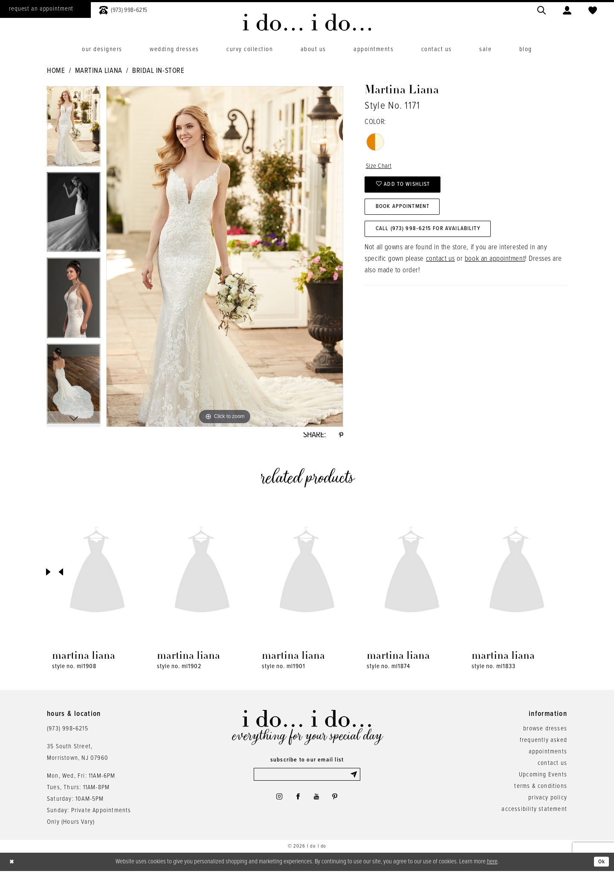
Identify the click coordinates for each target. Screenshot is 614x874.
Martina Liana (98, 71)
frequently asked (543, 742)
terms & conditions (540, 788)
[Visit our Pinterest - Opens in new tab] (338, 801)
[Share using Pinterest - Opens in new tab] (340, 436)
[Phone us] (123, 9)
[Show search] (541, 9)
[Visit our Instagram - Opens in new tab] (275, 801)
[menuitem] (123, 9)
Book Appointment (407, 212)
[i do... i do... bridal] (307, 22)
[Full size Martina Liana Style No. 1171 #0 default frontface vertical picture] (225, 257)
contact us (440, 268)
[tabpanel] (73, 129)
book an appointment (495, 268)
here (492, 864)
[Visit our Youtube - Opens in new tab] (317, 801)
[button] (567, 9)
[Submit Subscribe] (354, 777)
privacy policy (547, 800)
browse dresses (545, 731)
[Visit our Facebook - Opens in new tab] (297, 801)
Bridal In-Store (158, 71)
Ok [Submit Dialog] (601, 864)
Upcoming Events (543, 777)
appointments (548, 754)
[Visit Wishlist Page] (592, 9)
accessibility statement (534, 811)
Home (56, 71)
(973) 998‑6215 (67, 731)
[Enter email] (307, 777)
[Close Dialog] (12, 864)
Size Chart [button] (380, 166)
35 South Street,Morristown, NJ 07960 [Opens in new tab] (77, 754)
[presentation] (97, 574)
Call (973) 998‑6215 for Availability (435, 237)
